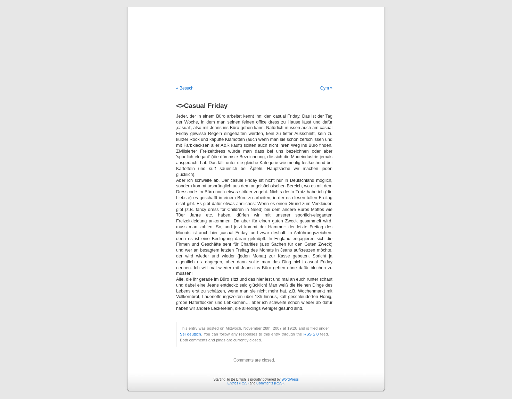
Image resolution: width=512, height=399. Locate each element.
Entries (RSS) (238, 383)
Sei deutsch (190, 334)
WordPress (289, 379)
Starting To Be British (256, 38)
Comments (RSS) (269, 383)
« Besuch (184, 88)
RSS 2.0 (311, 334)
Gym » (326, 88)
